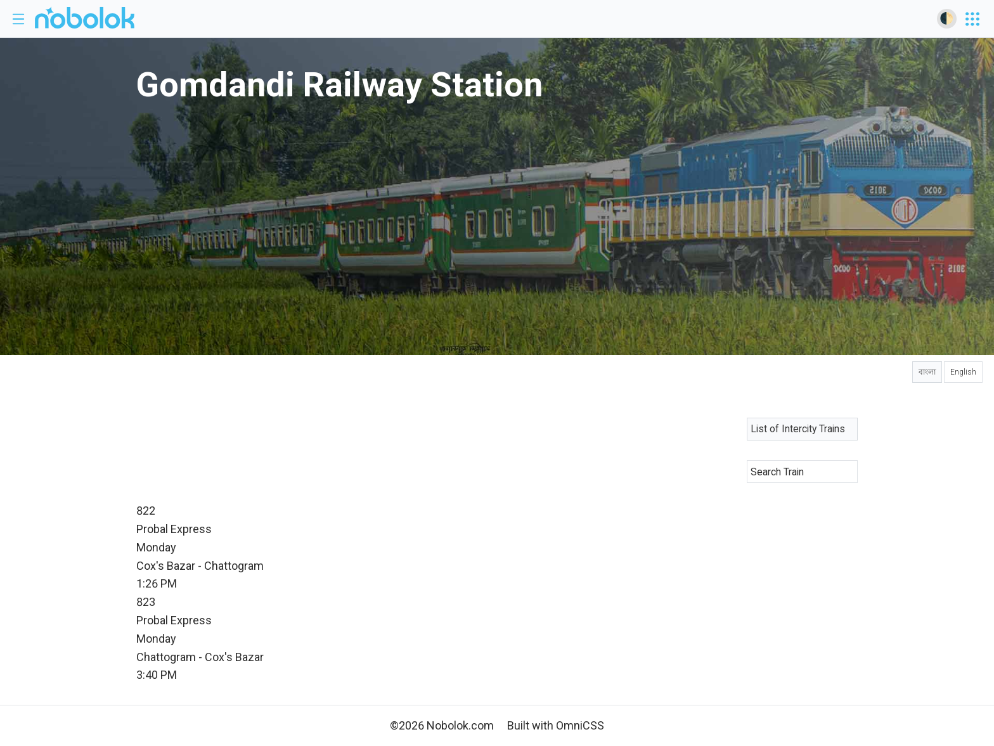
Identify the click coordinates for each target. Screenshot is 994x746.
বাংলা (927, 372)
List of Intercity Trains (798, 429)
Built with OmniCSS (555, 725)
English (963, 372)
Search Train (777, 472)
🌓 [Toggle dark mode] (946, 18)
